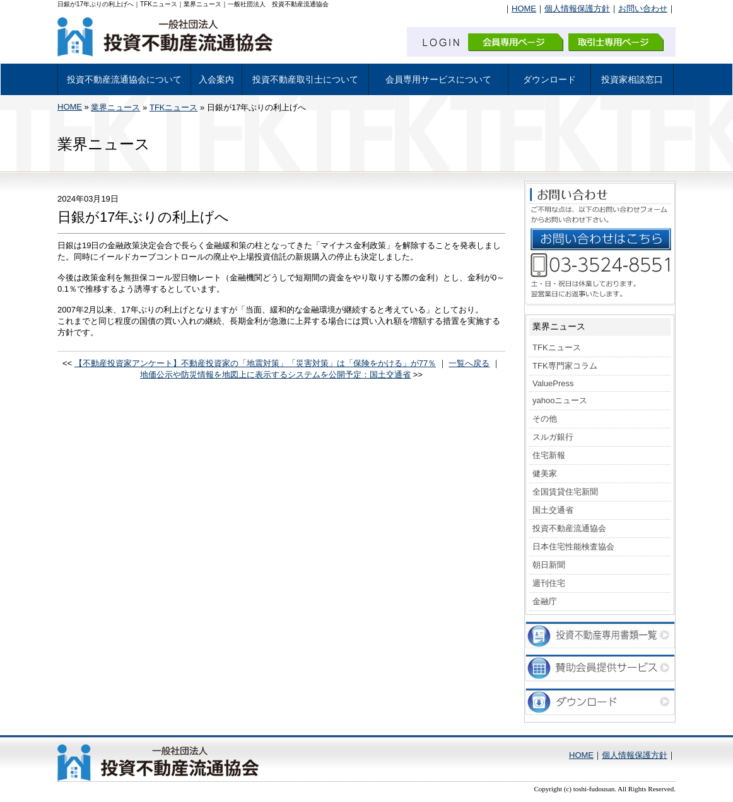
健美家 (544, 473)
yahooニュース (559, 400)
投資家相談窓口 (632, 79)
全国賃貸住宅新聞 (565, 491)
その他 (544, 418)
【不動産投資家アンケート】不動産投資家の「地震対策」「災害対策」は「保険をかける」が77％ (255, 363)
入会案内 (216, 79)
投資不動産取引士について (305, 79)
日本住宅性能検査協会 (573, 546)
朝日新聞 (548, 565)
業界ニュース (115, 107)
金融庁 (544, 601)
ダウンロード (549, 79)
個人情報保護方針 (577, 8)
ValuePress (553, 383)
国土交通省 (552, 510)
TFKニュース (174, 107)
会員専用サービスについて (438, 79)
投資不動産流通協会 (569, 528)
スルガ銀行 (552, 437)
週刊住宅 (548, 583)
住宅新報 (548, 455)
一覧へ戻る (469, 363)
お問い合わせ (642, 8)
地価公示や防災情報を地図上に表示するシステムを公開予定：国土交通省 (275, 374)
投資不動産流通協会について (124, 79)
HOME (524, 8)
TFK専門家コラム (564, 365)
